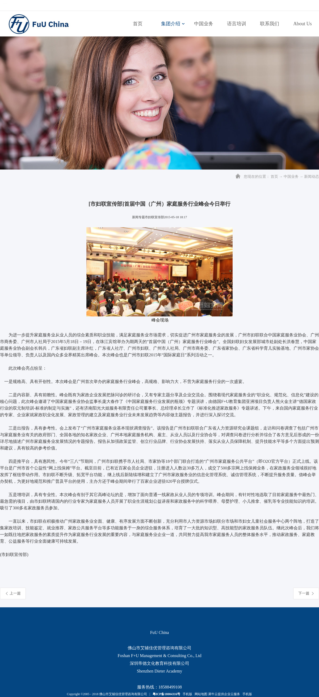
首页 (137, 23)
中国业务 (291, 177)
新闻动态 (311, 177)
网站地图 (200, 694)
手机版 (186, 694)
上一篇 (15, 593)
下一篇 (303, 593)
